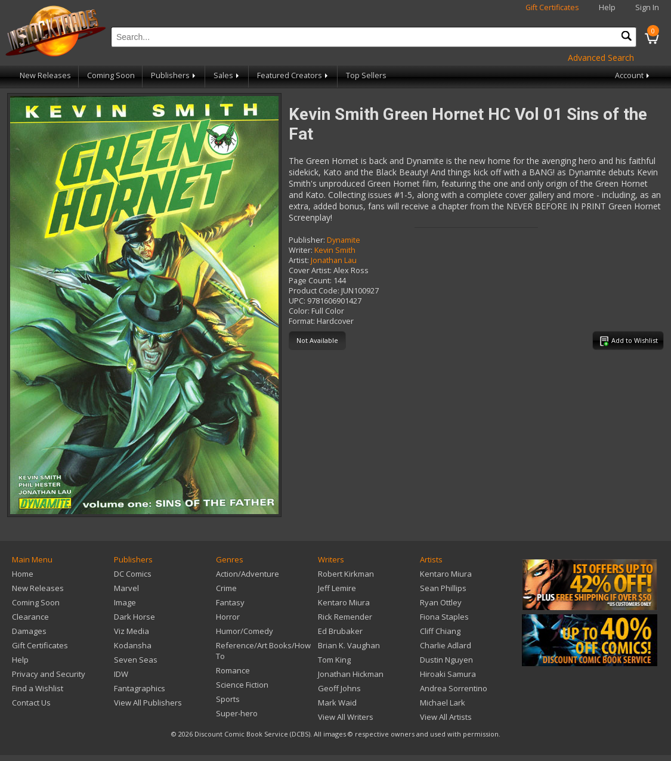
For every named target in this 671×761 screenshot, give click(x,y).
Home (22, 573)
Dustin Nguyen (446, 659)
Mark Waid (337, 702)
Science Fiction (242, 684)
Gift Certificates (552, 7)
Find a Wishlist (37, 688)
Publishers (174, 75)
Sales (227, 75)
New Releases (45, 75)
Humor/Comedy (244, 631)
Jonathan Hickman (351, 674)
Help (607, 7)
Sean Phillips (443, 588)
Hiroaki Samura (448, 674)
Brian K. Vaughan (349, 645)
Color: (299, 311)
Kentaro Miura (344, 602)
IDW (121, 674)
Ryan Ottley (441, 602)
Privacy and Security (48, 674)
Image (125, 602)
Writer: (301, 250)
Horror (228, 616)
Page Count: (310, 281)
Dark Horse (134, 616)
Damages (29, 631)
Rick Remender (345, 616)
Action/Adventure (247, 573)
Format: (302, 321)
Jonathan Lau (334, 260)
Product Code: (314, 291)
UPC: (297, 301)
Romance (233, 670)
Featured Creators (293, 75)
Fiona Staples (444, 616)
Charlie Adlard (445, 645)
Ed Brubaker (340, 631)
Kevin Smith (334, 250)
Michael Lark (442, 702)
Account (633, 75)
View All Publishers (148, 702)
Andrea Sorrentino (453, 688)
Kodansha (132, 645)
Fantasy (230, 602)
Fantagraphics (139, 688)
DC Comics (132, 573)
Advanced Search (601, 57)
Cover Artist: (310, 270)
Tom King (334, 659)
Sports (228, 699)
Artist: (299, 260)
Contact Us (31, 702)
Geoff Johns (339, 688)
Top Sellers (366, 75)
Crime (226, 588)
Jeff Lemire (337, 588)
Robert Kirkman (346, 573)
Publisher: (307, 240)
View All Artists (446, 716)
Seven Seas (135, 659)
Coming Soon (111, 75)
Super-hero (237, 713)
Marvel (126, 588)
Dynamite (343, 240)
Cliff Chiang (440, 631)
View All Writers (345, 716)
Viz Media (131, 631)
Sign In (647, 7)
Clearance (30, 616)
